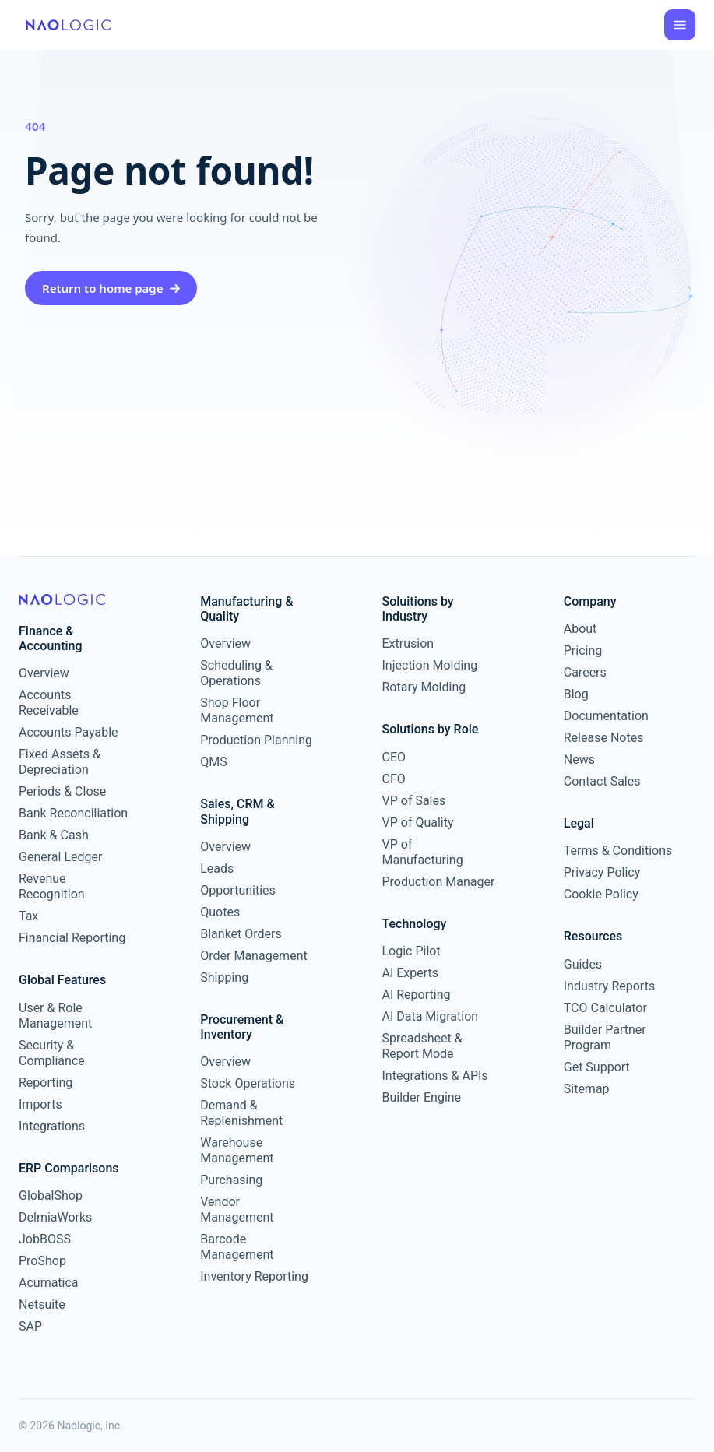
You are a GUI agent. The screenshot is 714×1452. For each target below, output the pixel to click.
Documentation (606, 715)
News (579, 759)
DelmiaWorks (55, 1217)
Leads (217, 868)
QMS (213, 761)
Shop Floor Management (236, 710)
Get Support (597, 1067)
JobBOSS (45, 1239)
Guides (583, 964)
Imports (40, 1104)
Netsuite (42, 1304)
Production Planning (256, 740)
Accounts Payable (68, 732)
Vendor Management (236, 1209)
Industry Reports (609, 986)
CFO (394, 779)
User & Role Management (55, 1015)
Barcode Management (236, 1247)
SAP (30, 1326)
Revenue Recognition (52, 886)
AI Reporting (416, 994)
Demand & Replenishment (241, 1113)
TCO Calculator (605, 1007)
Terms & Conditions (618, 850)
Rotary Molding (424, 687)
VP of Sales (414, 800)
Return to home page (111, 288)
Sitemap (587, 1088)
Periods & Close (62, 791)
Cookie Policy (601, 894)
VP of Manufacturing (422, 852)
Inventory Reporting (254, 1276)
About (580, 628)
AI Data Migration (430, 1016)
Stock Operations (247, 1083)
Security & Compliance (52, 1053)
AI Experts (410, 972)
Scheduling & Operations (236, 673)
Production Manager (438, 881)
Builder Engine (422, 1097)
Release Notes (604, 737)
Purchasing (231, 1179)
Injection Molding (430, 665)
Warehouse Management (236, 1150)
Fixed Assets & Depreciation (59, 762)
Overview (44, 673)
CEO (394, 757)
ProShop (42, 1260)
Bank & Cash (54, 835)
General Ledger (60, 856)
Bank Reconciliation (73, 813)
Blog (576, 694)
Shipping (224, 977)
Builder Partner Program (605, 1037)
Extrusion (408, 643)
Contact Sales (602, 781)
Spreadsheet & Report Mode (422, 1046)
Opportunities (238, 890)
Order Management (253, 955)
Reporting (45, 1082)
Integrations (52, 1126)
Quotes (220, 912)
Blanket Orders (241, 933)
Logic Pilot (411, 951)
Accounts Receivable (49, 702)
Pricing (583, 650)
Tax (28, 916)
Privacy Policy (602, 872)
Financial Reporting (72, 937)
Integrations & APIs (435, 1075)
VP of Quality (418, 822)
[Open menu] (679, 24)
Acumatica (49, 1282)
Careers (585, 672)
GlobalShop (51, 1195)
